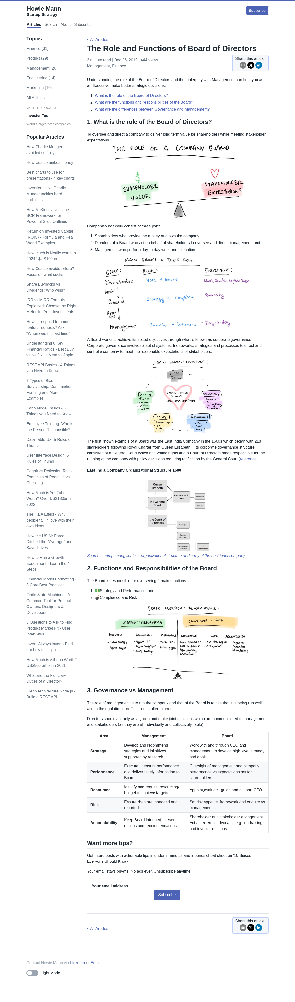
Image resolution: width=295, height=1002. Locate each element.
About (65, 24)
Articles (34, 24)
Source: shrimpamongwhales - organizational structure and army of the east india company (166, 556)
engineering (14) (40, 78)
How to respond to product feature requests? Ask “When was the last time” (49, 328)
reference (248, 459)
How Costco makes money (49, 162)
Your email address (110, 886)
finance (119, 66)
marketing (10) (39, 88)
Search (51, 24)
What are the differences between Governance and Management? (152, 109)
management (98, 66)
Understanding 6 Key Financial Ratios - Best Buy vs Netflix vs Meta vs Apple (50, 349)
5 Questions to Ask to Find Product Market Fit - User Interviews (49, 628)
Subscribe (257, 11)
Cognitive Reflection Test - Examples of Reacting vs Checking (49, 477)
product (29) (37, 58)
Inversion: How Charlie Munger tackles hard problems (46, 194)
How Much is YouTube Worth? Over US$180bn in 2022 (49, 499)
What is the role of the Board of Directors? (131, 95)
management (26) (41, 68)
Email (96, 963)
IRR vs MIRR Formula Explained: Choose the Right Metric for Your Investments (51, 306)
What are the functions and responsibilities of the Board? (144, 102)
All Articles (35, 98)
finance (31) (37, 48)
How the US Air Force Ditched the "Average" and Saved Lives (49, 542)
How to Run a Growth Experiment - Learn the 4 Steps (48, 563)
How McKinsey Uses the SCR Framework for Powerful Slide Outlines (47, 216)
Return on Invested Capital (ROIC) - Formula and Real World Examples (50, 237)
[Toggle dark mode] (43, 973)
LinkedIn (77, 963)
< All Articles (97, 39)
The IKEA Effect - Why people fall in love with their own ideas (50, 520)
